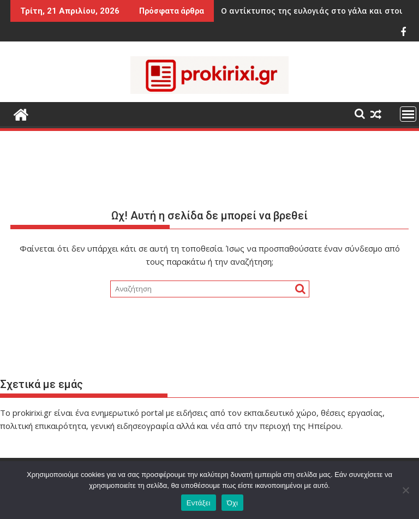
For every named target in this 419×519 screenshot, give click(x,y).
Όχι (232, 503)
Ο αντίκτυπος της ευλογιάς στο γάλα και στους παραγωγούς (286, 10)
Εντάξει (199, 503)
